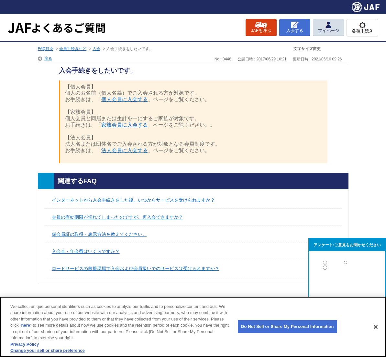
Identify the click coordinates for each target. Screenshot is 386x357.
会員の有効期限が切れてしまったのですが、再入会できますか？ (117, 217)
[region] (193, 327)
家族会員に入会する (124, 125)
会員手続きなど (72, 49)
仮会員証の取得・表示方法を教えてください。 (99, 234)
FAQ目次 (45, 49)
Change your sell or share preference (47, 350)
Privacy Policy (24, 344)
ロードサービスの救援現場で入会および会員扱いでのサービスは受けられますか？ (135, 268)
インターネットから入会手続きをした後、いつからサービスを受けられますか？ (133, 200)
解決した (347, 264)
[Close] (376, 327)
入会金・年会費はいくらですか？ (86, 251)
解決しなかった (347, 285)
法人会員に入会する (124, 150)
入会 (96, 49)
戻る (48, 58)
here (25, 325)
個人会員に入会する (124, 99)
